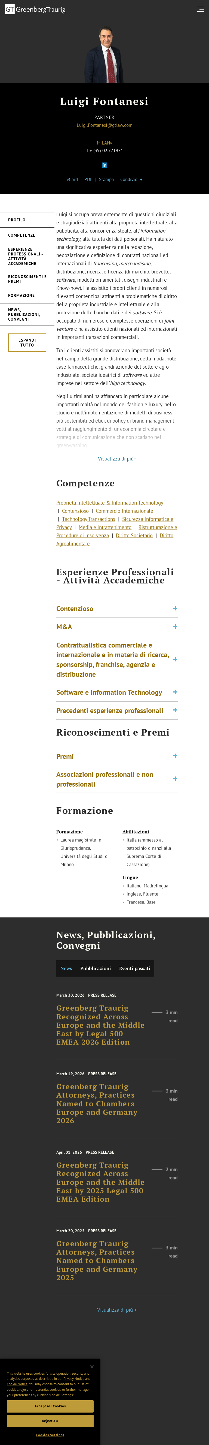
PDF (88, 179)
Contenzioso (75, 517)
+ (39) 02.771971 (106, 150)
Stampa (106, 179)
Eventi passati (134, 968)
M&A (64, 641)
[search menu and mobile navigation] (201, 9)
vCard (72, 179)
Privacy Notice (73, 1390)
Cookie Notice (17, 1395)
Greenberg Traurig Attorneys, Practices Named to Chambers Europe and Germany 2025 (96, 1270)
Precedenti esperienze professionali (109, 725)
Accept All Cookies (50, 1418)
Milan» (104, 143)
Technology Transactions (88, 526)
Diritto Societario (134, 542)
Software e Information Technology (109, 706)
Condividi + (131, 179)
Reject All (50, 1432)
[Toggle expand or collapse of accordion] (175, 623)
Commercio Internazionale (124, 517)
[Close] (92, 1378)
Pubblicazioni (95, 968)
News (66, 968)
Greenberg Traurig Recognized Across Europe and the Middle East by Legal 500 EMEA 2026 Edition (100, 1034)
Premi (65, 761)
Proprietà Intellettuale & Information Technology (109, 509)
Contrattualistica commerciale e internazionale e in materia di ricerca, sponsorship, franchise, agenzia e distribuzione (112, 674)
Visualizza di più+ (117, 458)
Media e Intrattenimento (105, 534)
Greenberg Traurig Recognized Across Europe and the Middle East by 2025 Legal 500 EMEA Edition (100, 1191)
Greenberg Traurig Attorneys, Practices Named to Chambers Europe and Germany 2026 (96, 1113)
